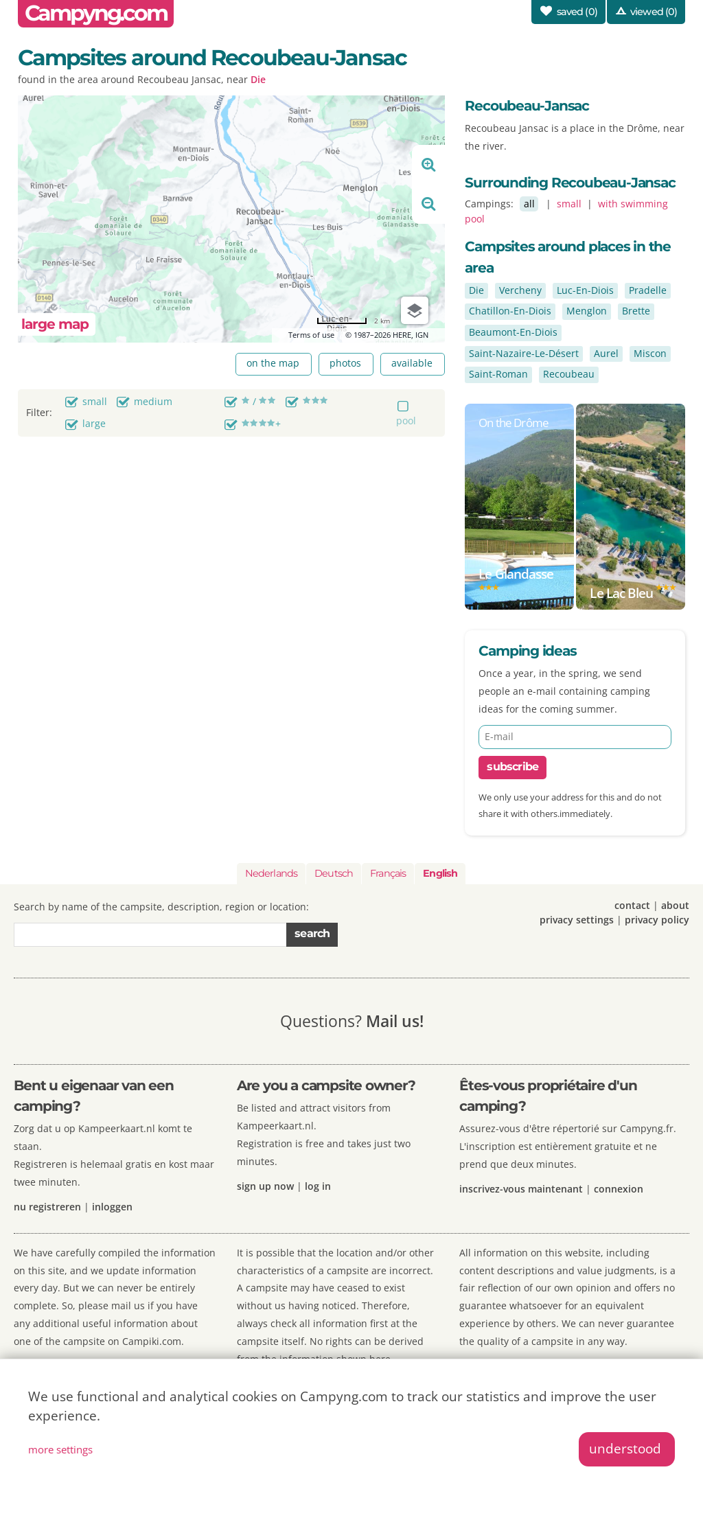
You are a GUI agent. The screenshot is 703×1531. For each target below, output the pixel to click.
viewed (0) (653, 11)
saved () (577, 11)
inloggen (112, 1206)
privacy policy (657, 919)
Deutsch (333, 873)
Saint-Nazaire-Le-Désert (524, 353)
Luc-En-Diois (585, 290)
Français (388, 873)
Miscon (650, 353)
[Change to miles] (353, 321)
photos (345, 362)
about (675, 905)
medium (153, 401)
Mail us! (395, 1021)
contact (632, 905)
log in (318, 1186)
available (412, 362)
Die (258, 79)
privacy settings (577, 919)
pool (406, 420)
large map (55, 323)
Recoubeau (569, 373)
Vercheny (520, 290)
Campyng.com (96, 13)
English (440, 873)
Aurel (606, 353)
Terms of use (311, 335)
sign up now (265, 1186)
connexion (618, 1188)
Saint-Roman (498, 373)
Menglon (586, 310)
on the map (272, 362)
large (94, 423)
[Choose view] (414, 310)
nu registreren (47, 1206)
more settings (60, 1449)
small (94, 401)
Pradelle (648, 290)
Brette (636, 310)
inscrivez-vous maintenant (521, 1188)
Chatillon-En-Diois (510, 310)
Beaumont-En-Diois (513, 331)
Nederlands (271, 873)
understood (625, 1448)
